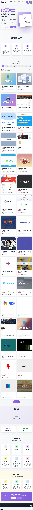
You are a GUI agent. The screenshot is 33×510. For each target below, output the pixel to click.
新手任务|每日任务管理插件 (6, 189)
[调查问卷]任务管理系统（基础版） (8, 86)
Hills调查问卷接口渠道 (6, 374)
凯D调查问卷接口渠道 (22, 353)
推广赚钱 (23, 2)
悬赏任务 (15, 66)
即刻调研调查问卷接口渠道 (22, 189)
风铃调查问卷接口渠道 (22, 209)
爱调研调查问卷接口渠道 (22, 393)
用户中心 (19, 2)
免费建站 (11, 2)
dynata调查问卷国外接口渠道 (7, 209)
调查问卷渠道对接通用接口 (22, 168)
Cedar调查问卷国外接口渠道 (7, 353)
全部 (3, 66)
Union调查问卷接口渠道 (22, 271)
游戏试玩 (11, 66)
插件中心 (15, 2)
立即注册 (19, 498)
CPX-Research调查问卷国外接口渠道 (24, 310)
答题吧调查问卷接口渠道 (6, 230)
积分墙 (22, 66)
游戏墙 (30, 66)
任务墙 (26, 66)
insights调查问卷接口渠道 (22, 374)
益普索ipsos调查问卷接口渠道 (7, 393)
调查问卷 (7, 66)
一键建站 (13, 27)
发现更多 (16, 401)
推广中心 (13, 498)
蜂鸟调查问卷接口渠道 (22, 291)
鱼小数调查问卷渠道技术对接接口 (7, 271)
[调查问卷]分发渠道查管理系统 (23, 86)
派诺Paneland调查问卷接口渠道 (7, 291)
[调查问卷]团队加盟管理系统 (7, 107)
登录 (28, 2)
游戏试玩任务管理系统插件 (6, 332)
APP (19, 66)
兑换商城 (19, 147)
